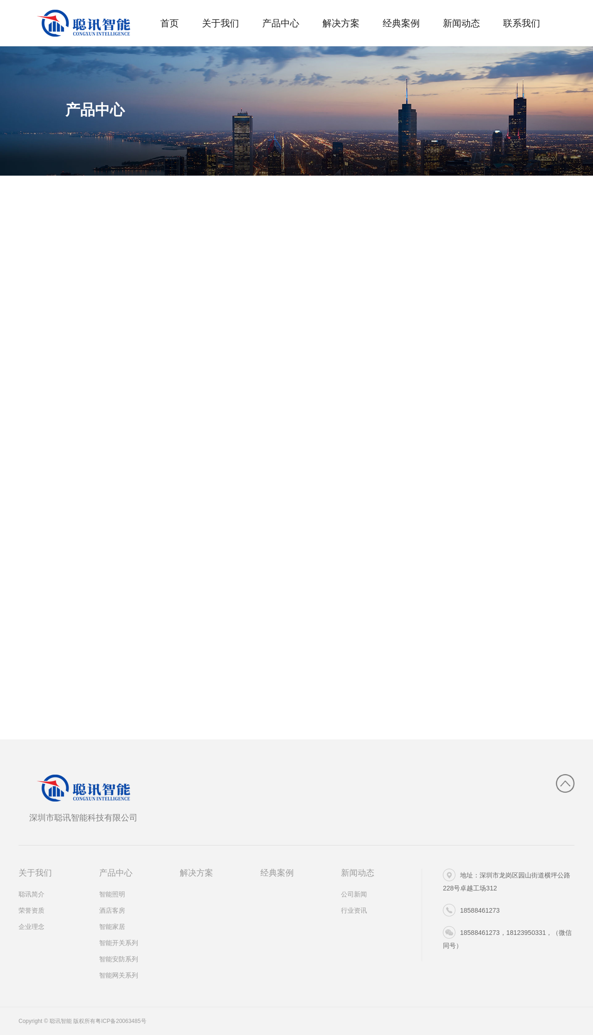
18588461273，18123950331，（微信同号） (507, 937)
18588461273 (471, 910)
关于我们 (220, 23)
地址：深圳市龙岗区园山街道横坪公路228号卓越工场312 (506, 880)
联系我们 (521, 23)
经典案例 (401, 23)
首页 (169, 23)
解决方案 (341, 23)
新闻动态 (461, 23)
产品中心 (280, 23)
